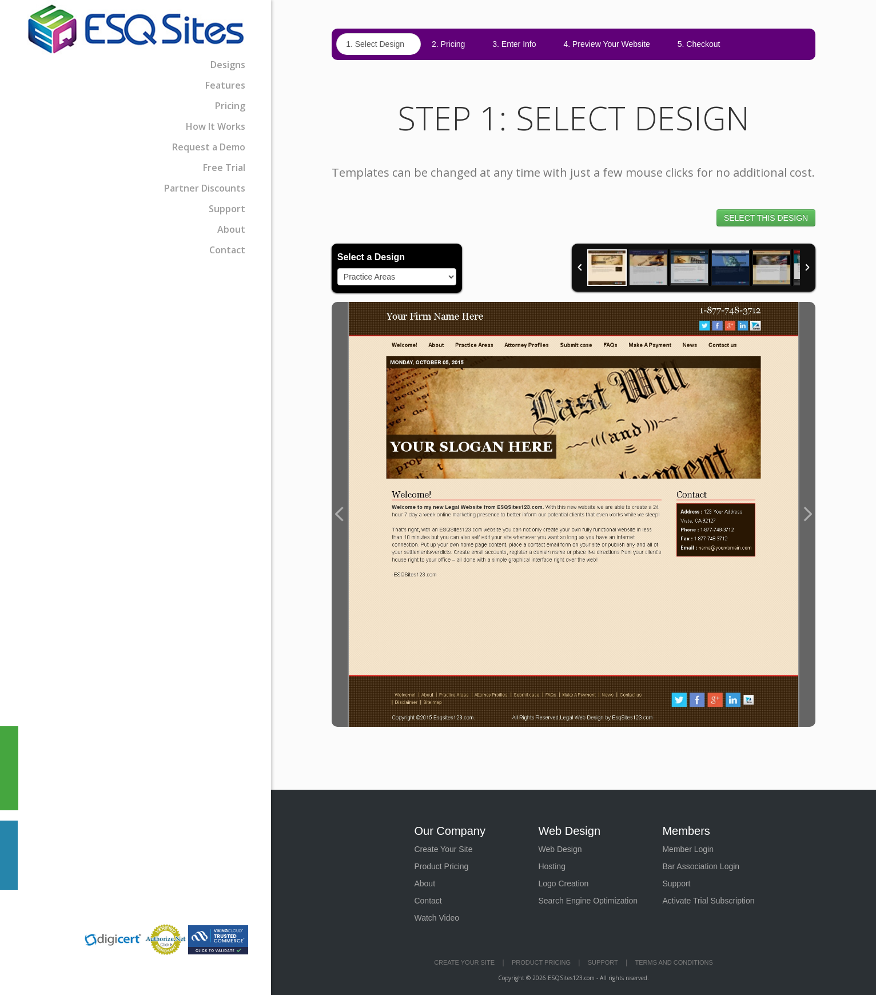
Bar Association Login (700, 866)
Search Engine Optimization (588, 900)
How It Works (215, 126)
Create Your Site (443, 849)
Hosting (551, 866)
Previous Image (340, 514)
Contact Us (9, 855)
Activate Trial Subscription (708, 900)
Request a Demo (208, 147)
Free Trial (224, 167)
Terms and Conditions (674, 962)
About (231, 229)
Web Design (560, 849)
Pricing (230, 106)
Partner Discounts (204, 188)
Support (227, 208)
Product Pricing (441, 866)
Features (225, 85)
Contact (227, 250)
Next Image (807, 514)
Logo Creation (563, 883)
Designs (227, 64)
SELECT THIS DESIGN (766, 217)
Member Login (688, 849)
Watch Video (436, 917)
